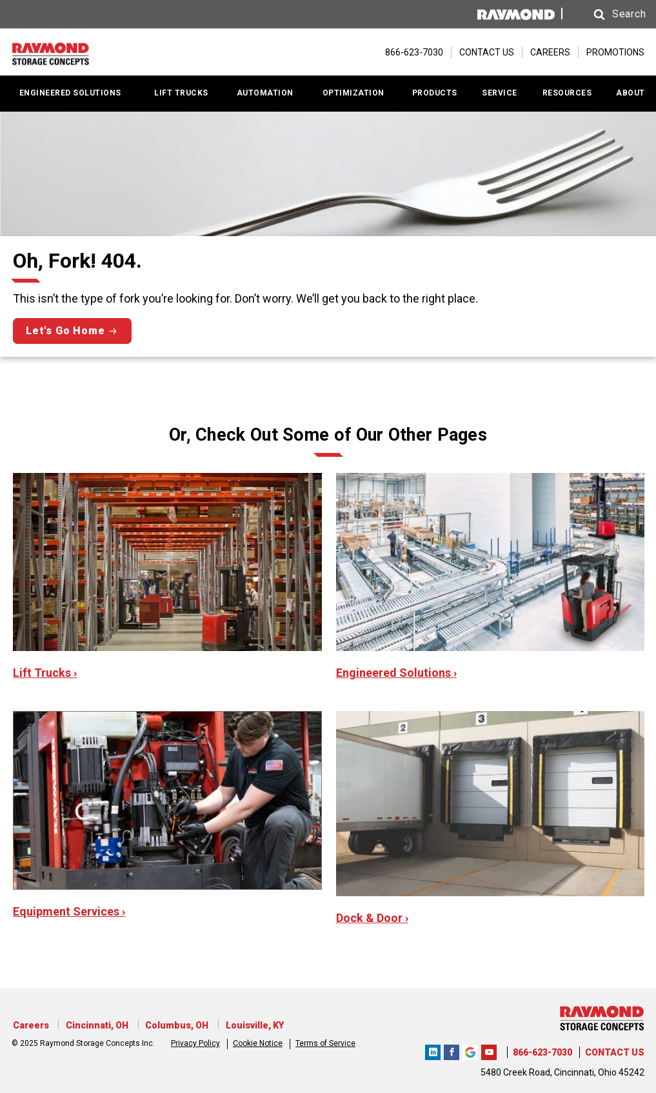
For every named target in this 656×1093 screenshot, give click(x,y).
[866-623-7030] (407, 52)
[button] (605, 14)
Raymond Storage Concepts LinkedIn (433, 1050)
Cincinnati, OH (94, 1025)
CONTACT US (486, 52)
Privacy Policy (195, 1042)
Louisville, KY (247, 1025)
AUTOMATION (265, 92)
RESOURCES (567, 92)
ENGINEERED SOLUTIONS (70, 92)
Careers (30, 1025)
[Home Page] (76, 52)
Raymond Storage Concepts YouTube (489, 1050)
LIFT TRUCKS (181, 92)
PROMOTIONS (615, 52)
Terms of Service (325, 1042)
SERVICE (499, 92)
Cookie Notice (258, 1042)
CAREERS (550, 52)
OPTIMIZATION (353, 92)
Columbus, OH (171, 1025)
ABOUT (630, 92)
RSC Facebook (451, 1050)
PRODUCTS (434, 92)
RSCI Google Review (470, 1050)
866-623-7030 (542, 1052)
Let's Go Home (65, 331)
